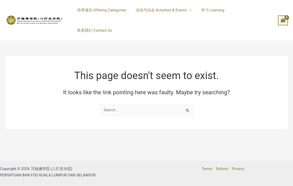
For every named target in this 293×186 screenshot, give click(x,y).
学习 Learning (208, 13)
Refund (222, 168)
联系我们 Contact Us (244, 13)
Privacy (238, 168)
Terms (207, 168)
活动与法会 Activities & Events (161, 14)
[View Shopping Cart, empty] (283, 13)
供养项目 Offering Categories (100, 13)
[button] (186, 14)
